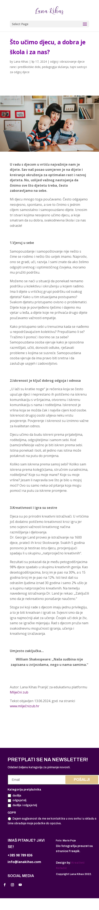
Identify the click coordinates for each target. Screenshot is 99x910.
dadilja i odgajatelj (22, 805)
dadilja (14, 796)
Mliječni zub (19, 692)
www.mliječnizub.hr (25, 706)
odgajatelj (17, 800)
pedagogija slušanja (55, 67)
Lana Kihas (21, 61)
